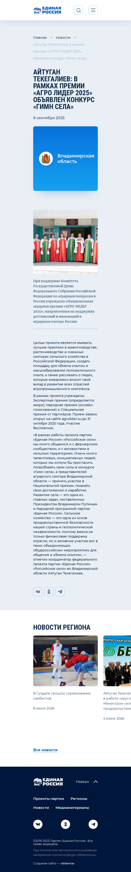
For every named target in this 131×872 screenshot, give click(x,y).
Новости (63, 37)
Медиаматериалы (72, 807)
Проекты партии (48, 798)
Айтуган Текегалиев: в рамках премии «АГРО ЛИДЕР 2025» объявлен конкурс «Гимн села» (59, 51)
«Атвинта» (67, 863)
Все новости (45, 750)
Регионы (79, 798)
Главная (40, 37)
